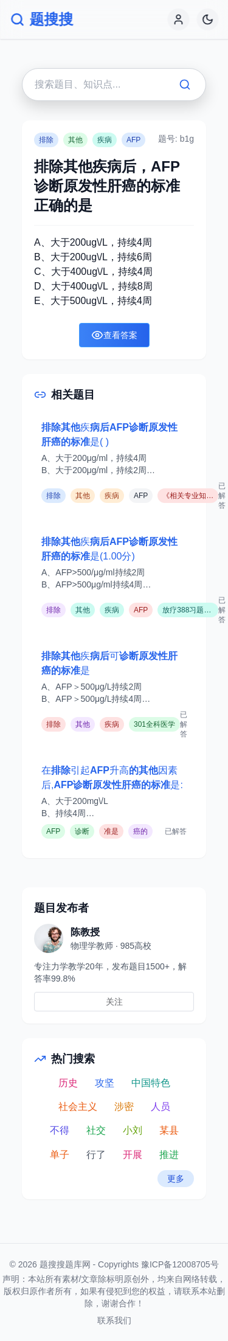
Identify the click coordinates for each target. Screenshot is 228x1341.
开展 (132, 1154)
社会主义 (77, 1106)
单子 (59, 1154)
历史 (68, 1083)
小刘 (132, 1130)
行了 (96, 1154)
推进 (169, 1154)
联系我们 (114, 1320)
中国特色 (150, 1083)
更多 (175, 1178)
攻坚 (104, 1083)
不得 (59, 1130)
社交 (96, 1130)
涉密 (124, 1106)
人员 (160, 1106)
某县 (169, 1130)
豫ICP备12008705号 (180, 1264)
